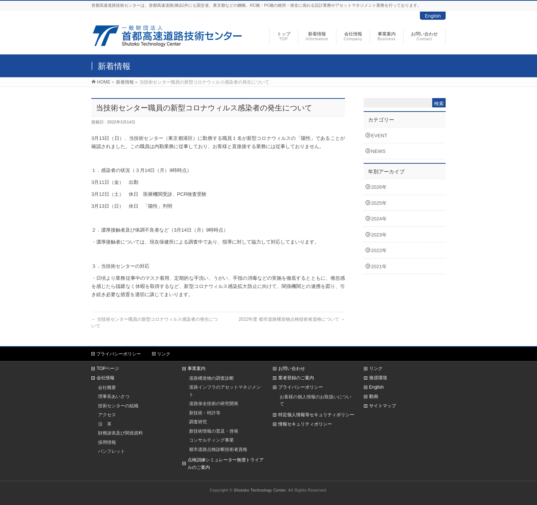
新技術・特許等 (204, 412)
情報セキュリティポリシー (305, 424)
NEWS (378, 151)
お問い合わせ (291, 368)
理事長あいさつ (113, 396)
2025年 (379, 203)
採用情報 (107, 442)
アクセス (107, 414)
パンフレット (111, 451)
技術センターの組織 (118, 405)
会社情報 (105, 377)
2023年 (379, 235)
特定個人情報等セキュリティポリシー (316, 414)
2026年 (379, 187)
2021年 (379, 266)
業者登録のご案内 (296, 377)
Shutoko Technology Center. (260, 490)
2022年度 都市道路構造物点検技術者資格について (292, 319)
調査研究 (198, 421)
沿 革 (105, 423)
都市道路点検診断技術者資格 (218, 449)
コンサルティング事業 (211, 439)
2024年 (379, 219)
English (433, 16)
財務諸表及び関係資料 (120, 432)
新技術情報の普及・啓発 (213, 431)
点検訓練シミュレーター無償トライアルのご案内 (226, 463)
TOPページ (108, 368)
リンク (163, 354)
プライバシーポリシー (118, 354)
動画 (373, 396)
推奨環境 (378, 377)
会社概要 (107, 387)
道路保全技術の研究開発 (213, 403)
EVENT (379, 135)
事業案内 (196, 368)
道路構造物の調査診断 (211, 378)
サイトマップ (382, 405)
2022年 (379, 250)
